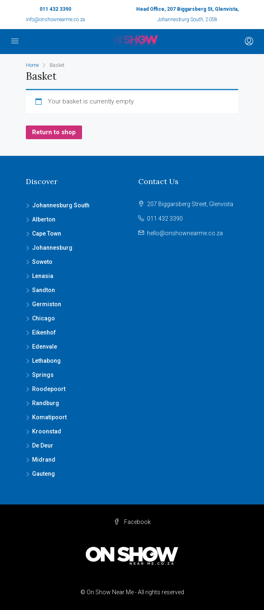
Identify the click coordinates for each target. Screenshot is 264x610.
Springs (43, 374)
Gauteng (43, 473)
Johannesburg (52, 247)
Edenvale (44, 346)
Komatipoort (49, 417)
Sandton (43, 290)
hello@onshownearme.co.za (185, 233)
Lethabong (46, 360)
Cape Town (46, 233)
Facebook (132, 522)
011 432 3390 (55, 9)
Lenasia (42, 276)
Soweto (42, 261)
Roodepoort (48, 389)
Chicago (43, 318)
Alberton (43, 219)
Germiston (46, 304)
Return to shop (54, 132)
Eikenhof (44, 332)
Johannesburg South (61, 205)
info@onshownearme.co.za (55, 19)
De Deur (42, 445)
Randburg (45, 403)
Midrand (43, 459)
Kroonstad (46, 431)
